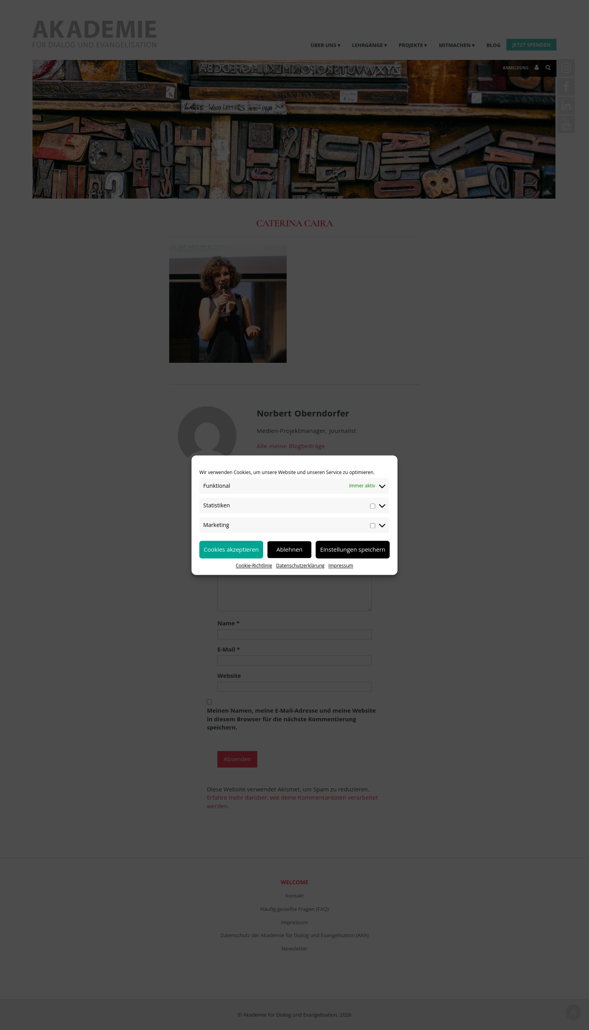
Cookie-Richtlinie (254, 565)
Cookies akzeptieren (231, 549)
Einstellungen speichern (352, 549)
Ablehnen (289, 549)
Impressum (341, 565)
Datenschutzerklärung (300, 565)
